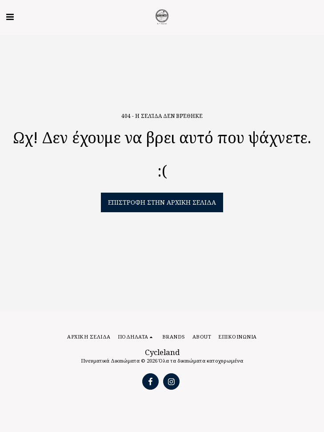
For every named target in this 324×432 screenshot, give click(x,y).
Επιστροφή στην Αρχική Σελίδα (162, 202)
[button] (9, 17)
